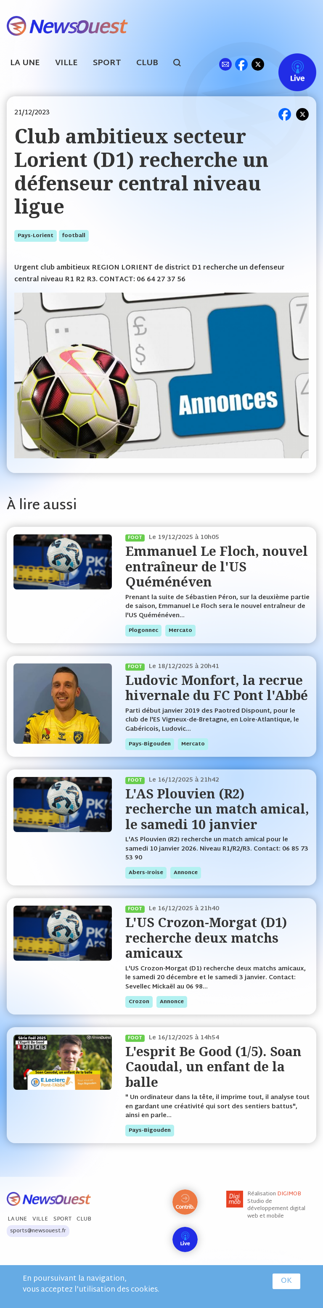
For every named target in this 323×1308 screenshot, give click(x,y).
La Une (25, 63)
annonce (186, 873)
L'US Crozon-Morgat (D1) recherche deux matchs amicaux (206, 938)
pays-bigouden (150, 744)
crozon (139, 1002)
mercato (180, 631)
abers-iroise (146, 873)
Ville (66, 63)
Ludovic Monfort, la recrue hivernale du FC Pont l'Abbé (216, 687)
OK (286, 1281)
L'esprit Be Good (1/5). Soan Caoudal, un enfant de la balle (213, 1067)
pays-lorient (35, 236)
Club (147, 63)
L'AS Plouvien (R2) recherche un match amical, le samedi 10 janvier (217, 809)
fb (241, 64)
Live (289, 64)
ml (225, 64)
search (181, 64)
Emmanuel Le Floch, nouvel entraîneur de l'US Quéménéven (216, 566)
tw (257, 64)
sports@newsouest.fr (38, 1231)
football (73, 236)
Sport (107, 63)
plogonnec (143, 631)
